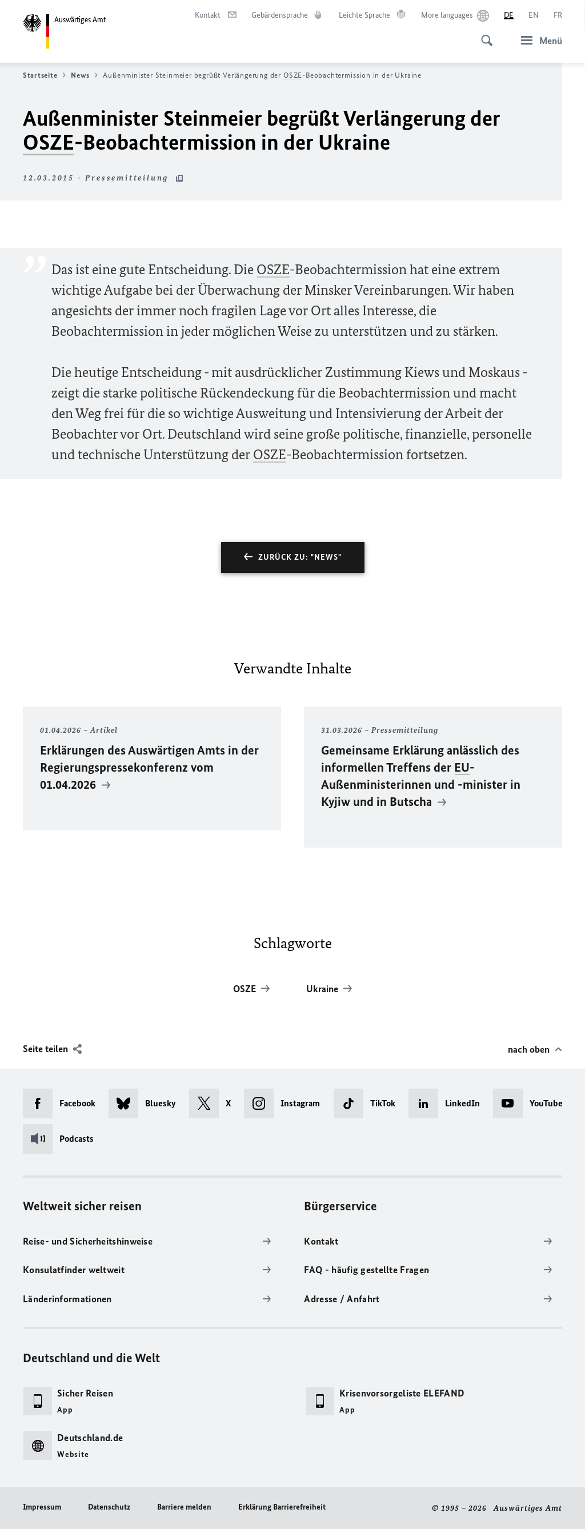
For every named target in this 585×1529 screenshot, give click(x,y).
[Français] (558, 15)
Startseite (44, 75)
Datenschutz (109, 1507)
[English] (533, 15)
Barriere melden (184, 1507)
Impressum (42, 1507)
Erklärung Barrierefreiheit (282, 1507)
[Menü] (538, 40)
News (84, 75)
